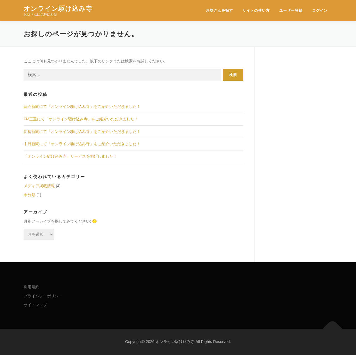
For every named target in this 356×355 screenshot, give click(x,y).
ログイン (320, 10)
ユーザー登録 (291, 10)
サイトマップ (35, 305)
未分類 (29, 195)
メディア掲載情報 (39, 186)
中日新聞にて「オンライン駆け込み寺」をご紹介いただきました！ (82, 144)
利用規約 (31, 287)
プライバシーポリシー (43, 296)
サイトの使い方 (256, 10)
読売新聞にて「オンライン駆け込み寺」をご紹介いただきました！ (82, 106)
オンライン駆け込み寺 (58, 8)
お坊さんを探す (219, 10)
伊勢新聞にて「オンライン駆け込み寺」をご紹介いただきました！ (82, 131)
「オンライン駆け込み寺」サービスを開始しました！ (70, 156)
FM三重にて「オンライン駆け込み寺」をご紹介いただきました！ (81, 119)
